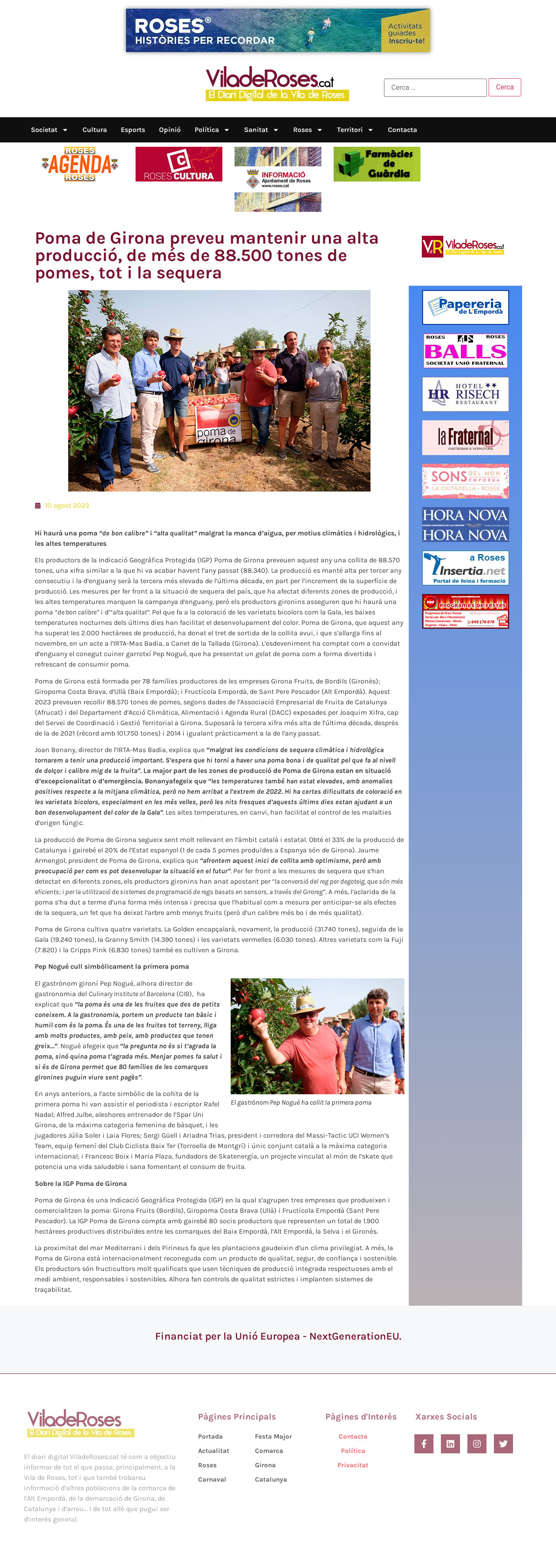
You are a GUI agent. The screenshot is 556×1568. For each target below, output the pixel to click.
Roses (308, 130)
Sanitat (261, 130)
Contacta (402, 129)
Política (212, 130)
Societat (50, 130)
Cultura (95, 129)
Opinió (170, 129)
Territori (355, 130)
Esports (133, 129)
